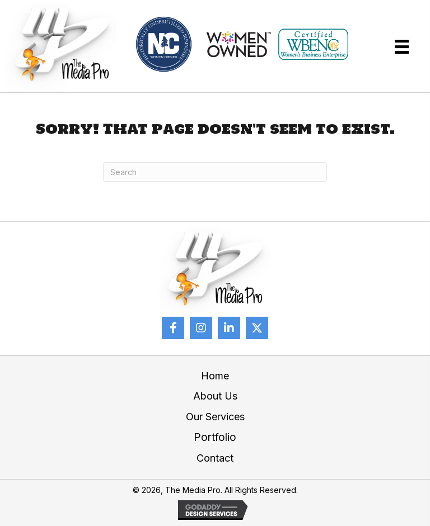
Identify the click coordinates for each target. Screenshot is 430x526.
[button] (173, 328)
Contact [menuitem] (215, 458)
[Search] (215, 172)
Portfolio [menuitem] (215, 437)
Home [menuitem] (215, 376)
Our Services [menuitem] (215, 416)
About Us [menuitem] (215, 396)
